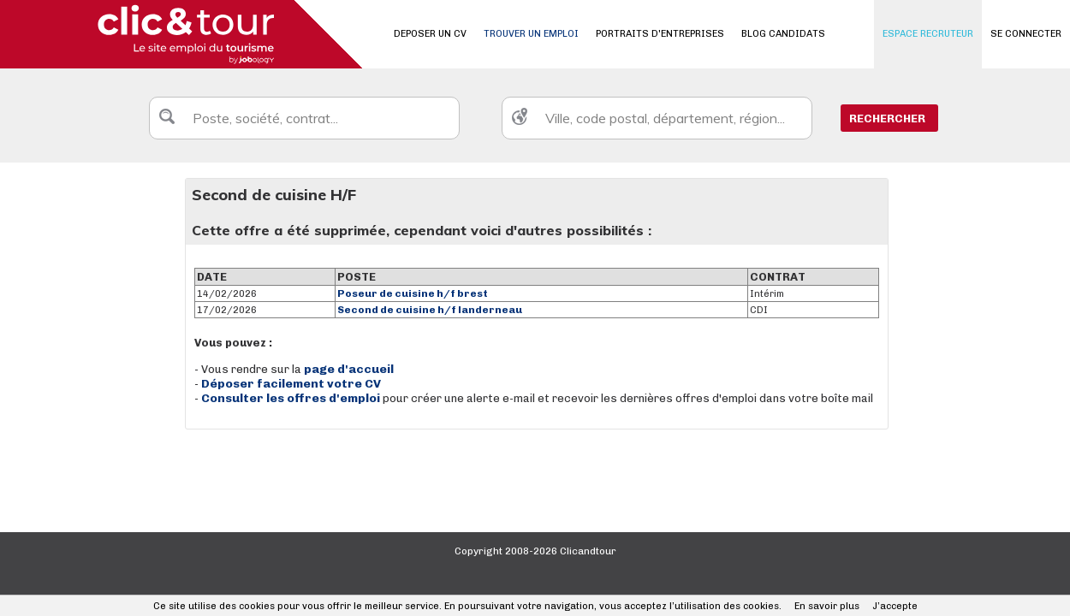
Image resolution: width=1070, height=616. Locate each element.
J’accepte (895, 606)
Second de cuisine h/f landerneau (429, 310)
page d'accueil (349, 369)
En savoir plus (826, 606)
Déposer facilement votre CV (291, 383)
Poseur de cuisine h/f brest (412, 293)
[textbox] (304, 118)
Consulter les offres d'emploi (292, 398)
